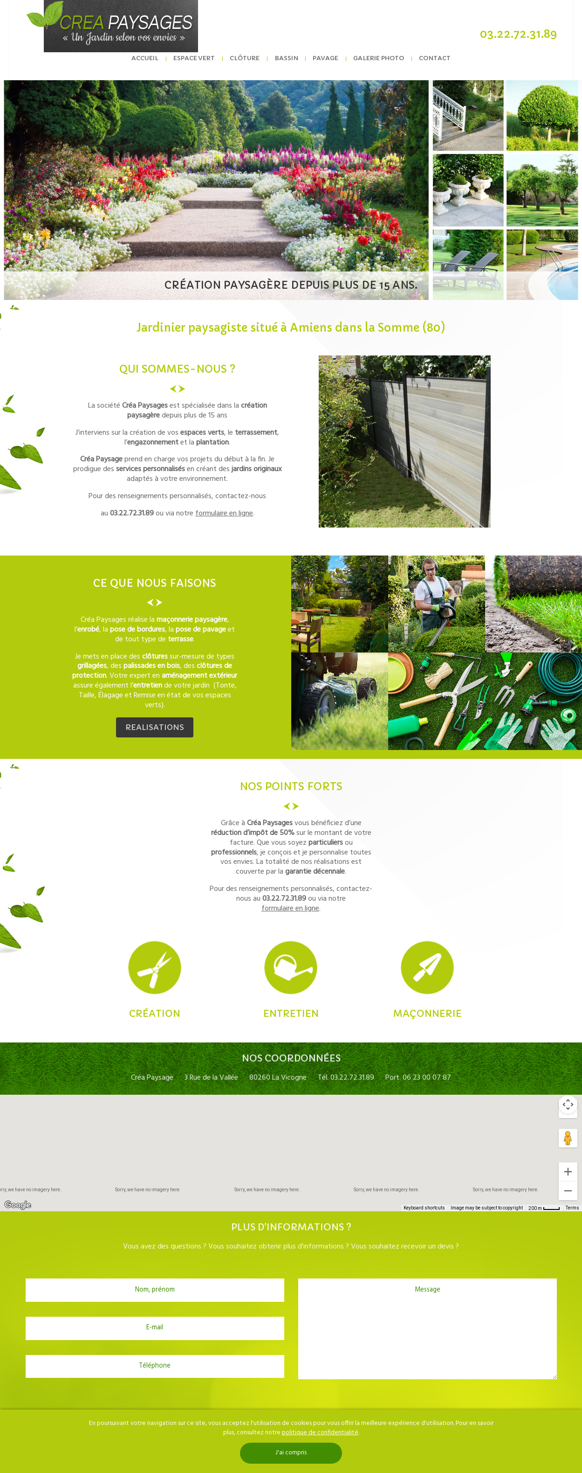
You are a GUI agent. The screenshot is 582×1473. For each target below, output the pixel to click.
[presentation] (291, 1402)
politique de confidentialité (320, 1433)
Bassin (286, 65)
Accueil (147, 65)
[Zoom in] (568, 1171)
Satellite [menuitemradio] (59, 1108)
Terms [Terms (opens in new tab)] (572, 1207)
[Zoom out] (568, 1190)
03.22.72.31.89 (518, 34)
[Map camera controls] (568, 1104)
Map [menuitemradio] (20, 1108)
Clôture (245, 65)
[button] (291, 1144)
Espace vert (196, 65)
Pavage (325, 65)
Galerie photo (377, 65)
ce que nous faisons (154, 583)
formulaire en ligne (224, 513)
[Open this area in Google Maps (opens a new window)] (17, 1205)
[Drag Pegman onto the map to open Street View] (568, 1138)
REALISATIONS (154, 727)
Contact (432, 65)
